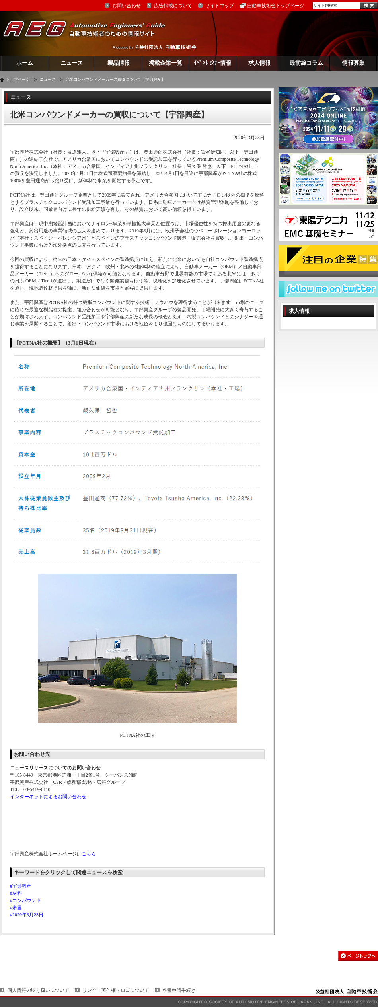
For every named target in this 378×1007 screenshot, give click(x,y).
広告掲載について (173, 5)
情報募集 (353, 63)
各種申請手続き (179, 990)
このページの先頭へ (358, 956)
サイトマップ (219, 5)
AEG (89, 33)
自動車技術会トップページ (275, 5)
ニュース (71, 63)
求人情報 (259, 63)
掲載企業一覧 (165, 63)
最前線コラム (306, 63)
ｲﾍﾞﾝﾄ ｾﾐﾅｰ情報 (213, 63)
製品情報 (118, 63)
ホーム (24, 63)
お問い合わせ (126, 5)
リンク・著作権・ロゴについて (115, 990)
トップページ (18, 79)
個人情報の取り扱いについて (38, 990)
